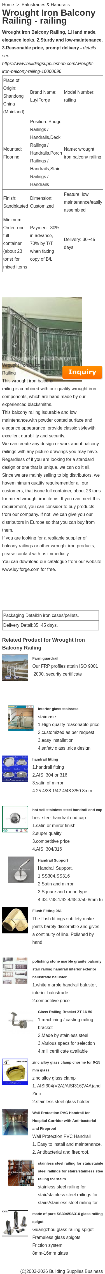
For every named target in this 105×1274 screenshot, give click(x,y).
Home (8, 4)
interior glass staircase (58, 709)
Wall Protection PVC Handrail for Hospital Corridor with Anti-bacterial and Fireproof (64, 1121)
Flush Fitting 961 (47, 911)
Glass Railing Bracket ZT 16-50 (65, 1012)
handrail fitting (45, 759)
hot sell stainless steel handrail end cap (67, 810)
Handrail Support (53, 860)
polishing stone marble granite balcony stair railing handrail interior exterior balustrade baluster (67, 969)
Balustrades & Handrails (46, 4)
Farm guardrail (45, 658)
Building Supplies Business (76, 1271)
